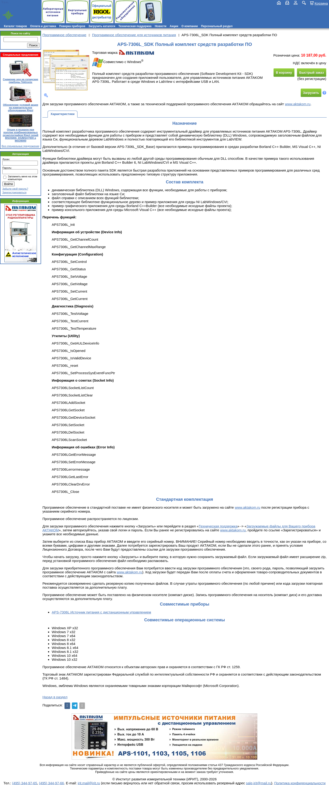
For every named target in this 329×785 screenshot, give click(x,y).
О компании (189, 26)
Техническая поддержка (135, 26)
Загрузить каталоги (101, 26)
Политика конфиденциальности (300, 783)
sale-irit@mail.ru (258, 783)
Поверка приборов (72, 26)
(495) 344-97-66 (51, 783)
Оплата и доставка (43, 26)
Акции (174, 26)
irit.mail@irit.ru (15, 6)
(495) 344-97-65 (24, 783)
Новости (160, 26)
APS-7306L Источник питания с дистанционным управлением (101, 612)
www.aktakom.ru (297, 104)
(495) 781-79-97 (24, 2)
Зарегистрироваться (14, 192)
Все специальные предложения (20, 146)
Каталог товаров (15, 26)
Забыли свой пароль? (15, 188)
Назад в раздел (55, 697)
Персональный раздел (217, 26)
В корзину (284, 72)
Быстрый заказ (311, 72)
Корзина (321, 3)
